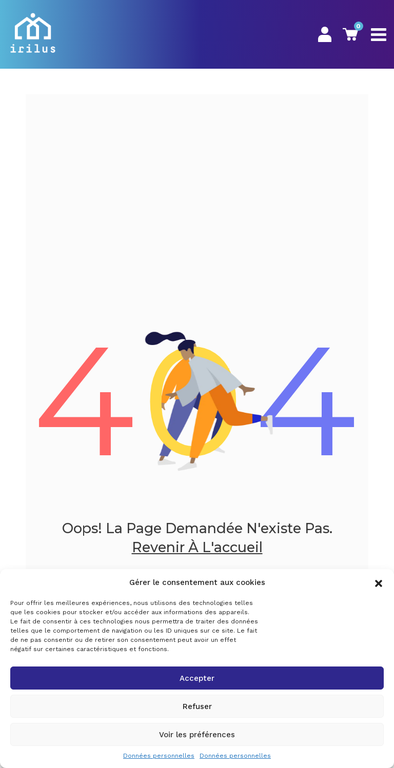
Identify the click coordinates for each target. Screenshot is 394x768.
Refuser (197, 706)
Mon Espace (324, 34)
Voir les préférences (197, 734)
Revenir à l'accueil (197, 547)
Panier (350, 34)
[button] (378, 582)
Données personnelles (158, 755)
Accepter (197, 678)
